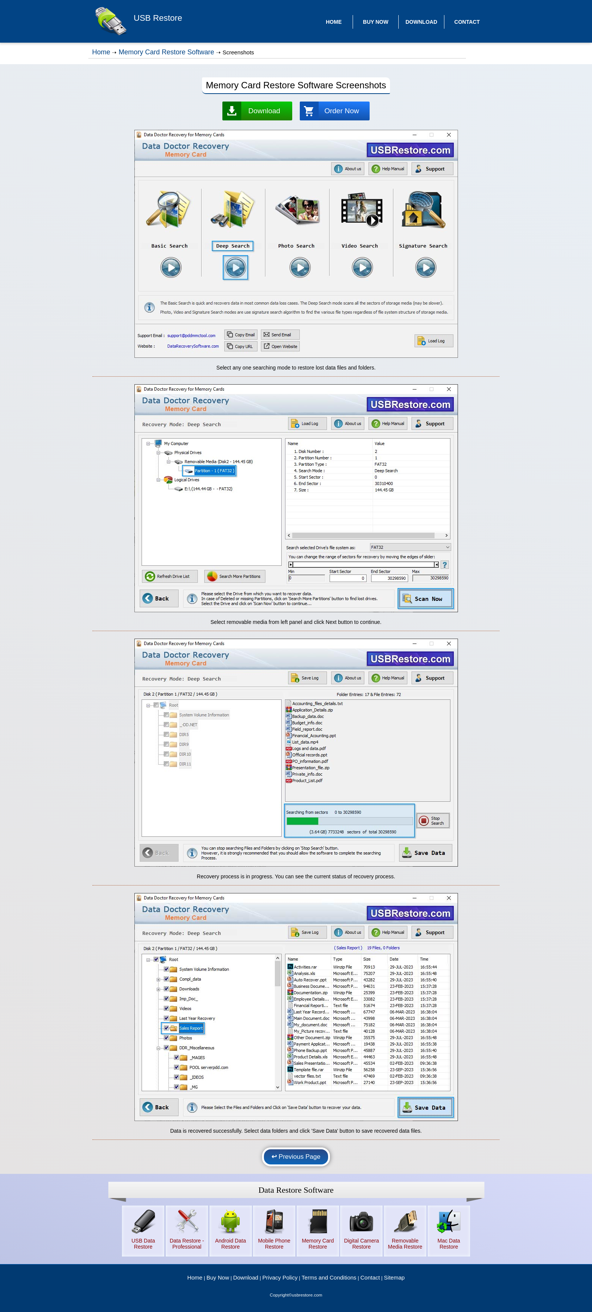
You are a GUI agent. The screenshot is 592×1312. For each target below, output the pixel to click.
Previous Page (295, 1156)
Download (264, 111)
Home (101, 52)
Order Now (341, 111)
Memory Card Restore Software (166, 52)
